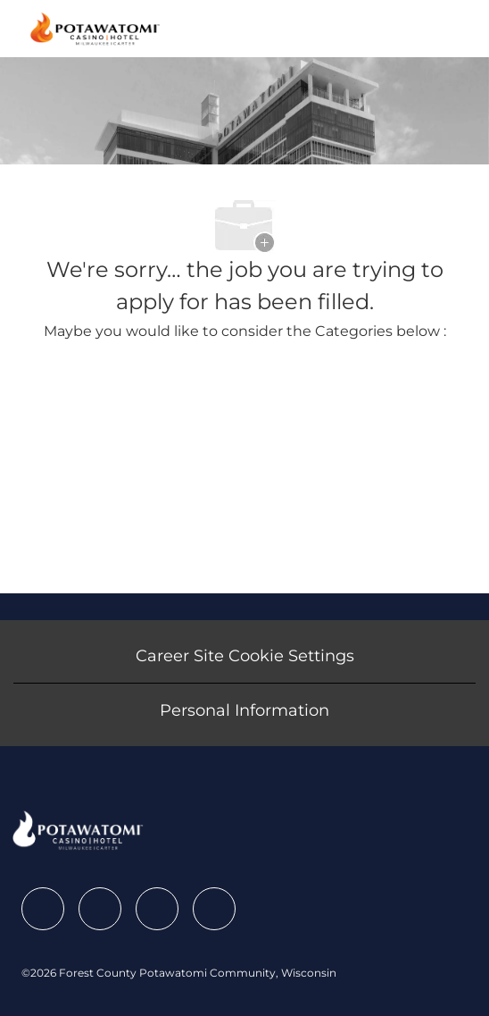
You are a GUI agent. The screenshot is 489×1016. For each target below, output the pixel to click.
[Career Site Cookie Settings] (245, 656)
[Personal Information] (244, 710)
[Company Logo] (95, 27)
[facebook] (42, 908)
